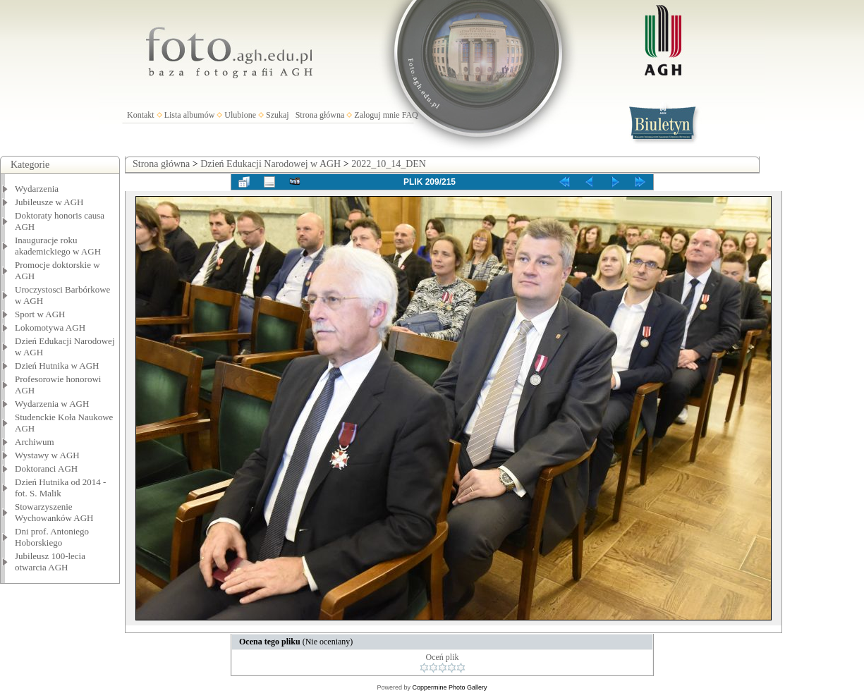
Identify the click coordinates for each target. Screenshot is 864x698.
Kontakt (140, 115)
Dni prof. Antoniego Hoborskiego (52, 537)
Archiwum (34, 441)
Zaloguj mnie (376, 115)
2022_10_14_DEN (388, 164)
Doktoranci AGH (46, 468)
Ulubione (240, 115)
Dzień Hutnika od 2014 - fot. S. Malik (60, 487)
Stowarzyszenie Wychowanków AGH (54, 512)
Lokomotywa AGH (50, 327)
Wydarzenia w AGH (52, 403)
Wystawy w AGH (47, 455)
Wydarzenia (37, 188)
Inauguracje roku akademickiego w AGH (58, 246)
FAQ (410, 115)
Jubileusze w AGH (49, 202)
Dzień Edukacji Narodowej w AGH (270, 164)
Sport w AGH (40, 314)
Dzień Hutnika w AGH (57, 365)
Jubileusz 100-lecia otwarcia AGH (50, 562)
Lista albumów (189, 115)
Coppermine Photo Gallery (449, 687)
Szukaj (277, 115)
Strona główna (320, 115)
